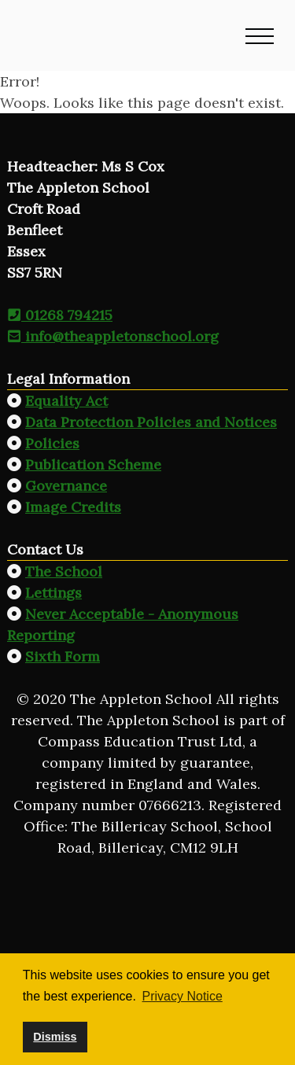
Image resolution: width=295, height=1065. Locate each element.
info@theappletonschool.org (113, 336)
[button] (259, 35)
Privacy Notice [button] (182, 996)
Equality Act (66, 401)
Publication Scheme (93, 464)
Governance (66, 486)
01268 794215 (59, 315)
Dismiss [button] (54, 1036)
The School (63, 571)
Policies (52, 443)
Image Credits (73, 507)
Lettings (53, 593)
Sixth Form (62, 656)
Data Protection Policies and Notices (151, 422)
